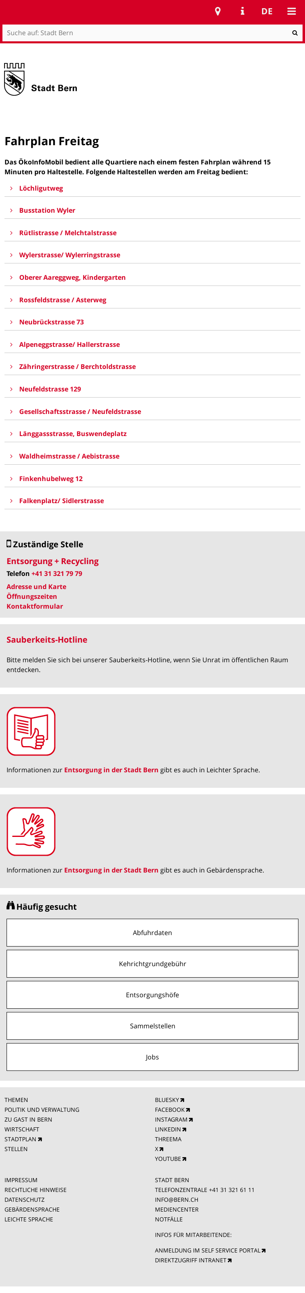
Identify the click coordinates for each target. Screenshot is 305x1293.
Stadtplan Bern (218, 11)
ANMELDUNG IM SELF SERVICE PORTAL (207, 1250)
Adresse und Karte (36, 586)
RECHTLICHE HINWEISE (35, 1190)
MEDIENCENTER (177, 1209)
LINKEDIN (168, 1129)
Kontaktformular (35, 606)
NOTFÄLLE (169, 1219)
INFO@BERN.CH (176, 1199)
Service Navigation (242, 11)
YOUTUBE (168, 1159)
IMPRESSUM (21, 1180)
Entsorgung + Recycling (53, 561)
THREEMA (168, 1139)
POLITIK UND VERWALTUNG (41, 1109)
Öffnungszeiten (32, 596)
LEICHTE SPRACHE (28, 1219)
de (267, 11)
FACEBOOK (170, 1109)
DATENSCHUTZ (24, 1199)
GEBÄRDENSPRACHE (32, 1209)
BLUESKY (167, 1100)
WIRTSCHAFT (21, 1129)
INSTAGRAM (171, 1119)
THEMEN (16, 1100)
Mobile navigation (291, 11)
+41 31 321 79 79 (56, 573)
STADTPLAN (20, 1139)
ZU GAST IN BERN (28, 1119)
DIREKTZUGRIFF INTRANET (191, 1260)
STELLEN (16, 1149)
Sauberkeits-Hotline (47, 639)
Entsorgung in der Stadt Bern (111, 769)
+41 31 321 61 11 (232, 1190)
